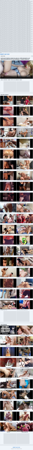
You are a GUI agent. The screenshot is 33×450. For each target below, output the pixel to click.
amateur (9, 79)
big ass (21, 79)
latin (12, 79)
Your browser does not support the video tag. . (16, 69)
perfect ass (17, 79)
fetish (2, 79)
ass (14, 79)
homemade (5, 79)
